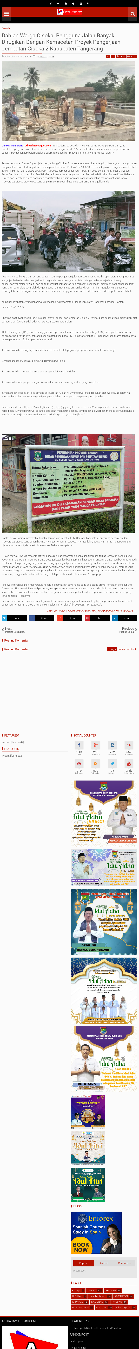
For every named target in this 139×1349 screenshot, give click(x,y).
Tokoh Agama (123, 1307)
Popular (83, 1263)
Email (131, 56)
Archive (104, 1263)
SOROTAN (101, 1307)
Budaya (76, 1290)
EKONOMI (110, 1290)
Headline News (97, 1296)
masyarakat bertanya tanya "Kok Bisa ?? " (114, 610)
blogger (112, 649)
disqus (121, 649)
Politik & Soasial (80, 1307)
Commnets (124, 1263)
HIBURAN (77, 1296)
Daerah (91, 1290)
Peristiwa (117, 1301)
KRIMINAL (77, 1301)
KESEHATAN (121, 1296)
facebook (131, 649)
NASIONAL (97, 1301)
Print (121, 56)
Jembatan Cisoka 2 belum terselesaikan (68, 610)
